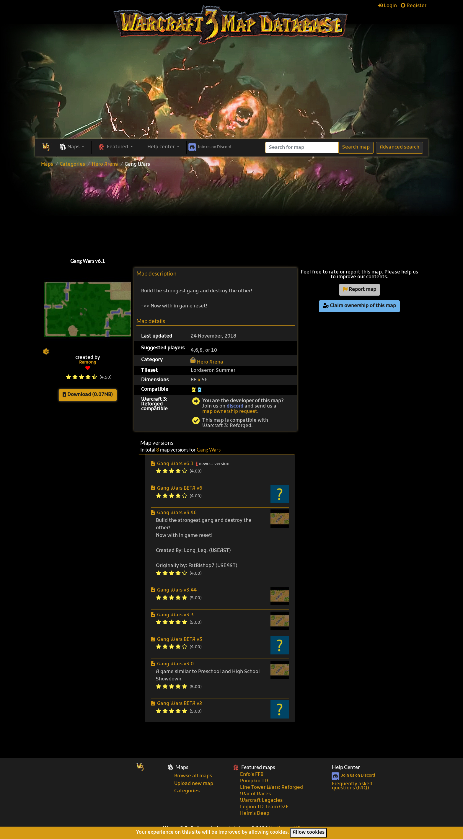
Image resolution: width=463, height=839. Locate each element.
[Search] (302, 147)
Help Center (346, 767)
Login (387, 6)
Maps (47, 164)
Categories (72, 164)
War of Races (255, 794)
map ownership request (229, 412)
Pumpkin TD (254, 781)
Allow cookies (309, 832)
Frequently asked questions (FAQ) (352, 786)
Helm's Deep (254, 814)
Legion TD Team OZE (264, 807)
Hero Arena (105, 164)
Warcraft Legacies (261, 801)
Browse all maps (193, 776)
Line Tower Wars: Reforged (271, 788)
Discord (209, 146)
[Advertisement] (231, 94)
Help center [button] (161, 147)
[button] (71, 147)
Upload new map (193, 784)
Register (413, 6)
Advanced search (399, 147)
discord (234, 406)
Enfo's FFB (251, 775)
